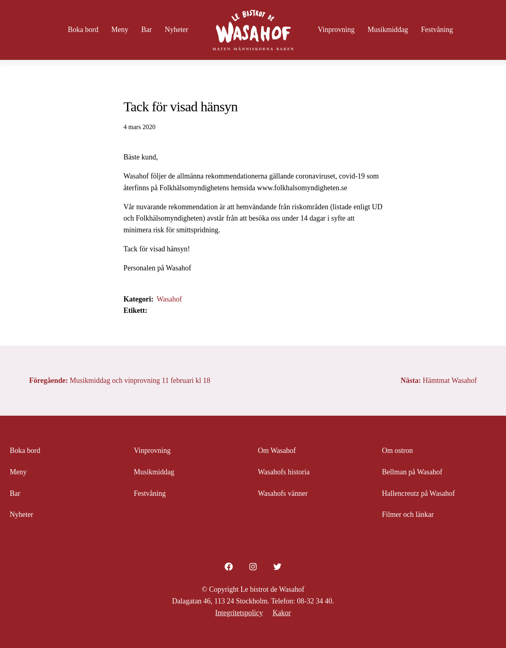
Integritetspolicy (239, 613)
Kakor (281, 613)
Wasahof (169, 299)
